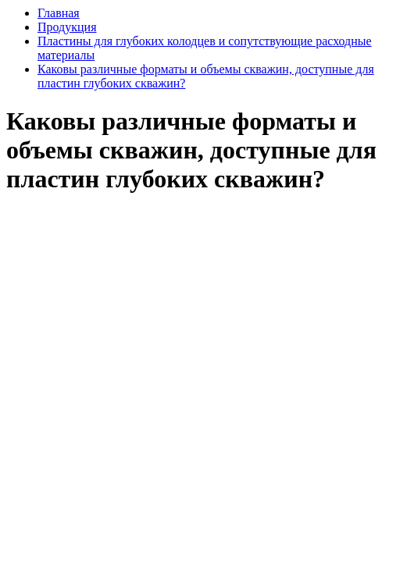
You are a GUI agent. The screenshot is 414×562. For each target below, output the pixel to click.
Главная (58, 13)
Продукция (67, 27)
